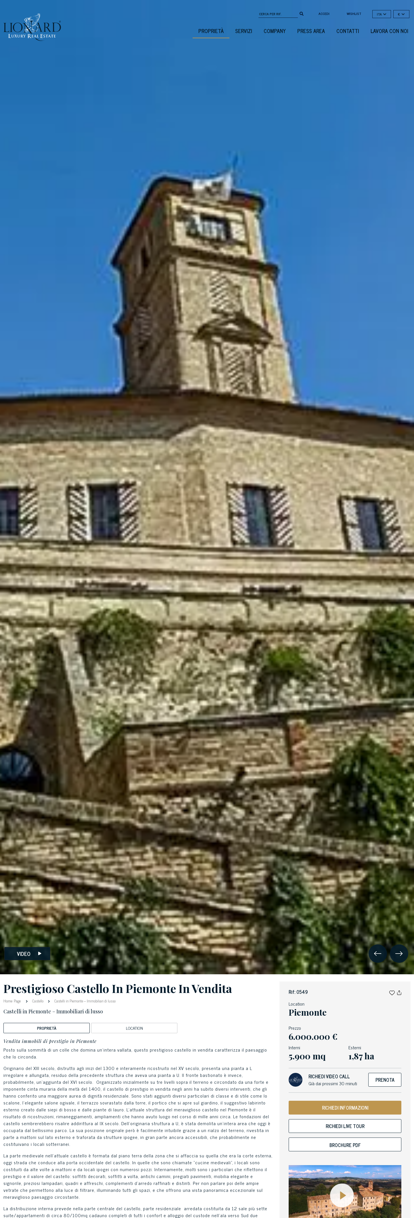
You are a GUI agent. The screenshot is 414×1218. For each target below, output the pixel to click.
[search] (301, 13)
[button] (392, 992)
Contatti (347, 30)
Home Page (12, 1000)
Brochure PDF (345, 1145)
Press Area (311, 30)
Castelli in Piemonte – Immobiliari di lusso (84, 1001)
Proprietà (211, 30)
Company (275, 30)
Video (29, 953)
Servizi (243, 30)
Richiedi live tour (345, 1126)
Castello (37, 1001)
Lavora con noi (389, 30)
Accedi (324, 13)
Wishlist (354, 13)
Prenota (384, 1079)
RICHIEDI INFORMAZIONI (345, 1107)
